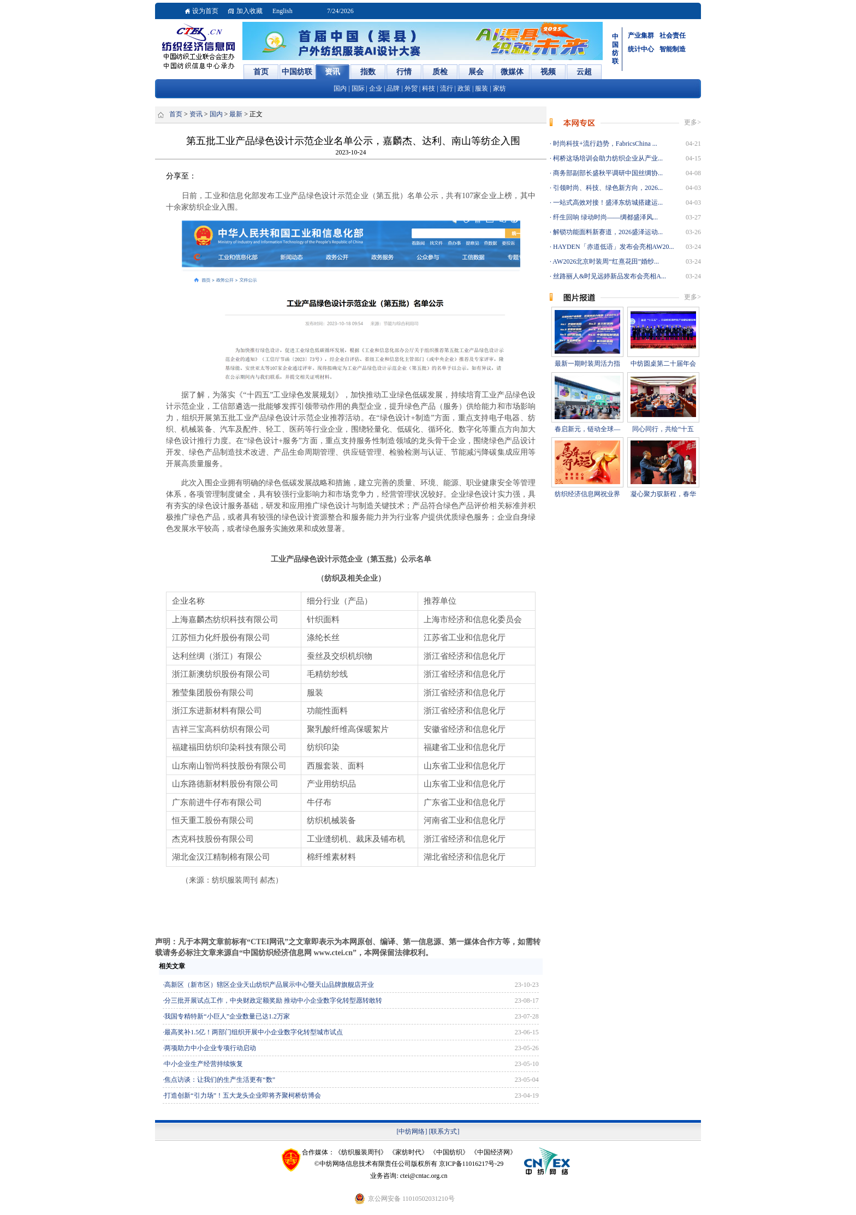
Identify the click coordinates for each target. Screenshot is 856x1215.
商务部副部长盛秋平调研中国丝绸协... (607, 173)
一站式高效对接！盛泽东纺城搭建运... (607, 202)
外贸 (411, 88)
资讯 (196, 114)
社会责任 (672, 35)
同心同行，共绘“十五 (663, 429)
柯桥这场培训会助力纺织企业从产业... (607, 158)
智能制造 (672, 49)
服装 (481, 88)
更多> (692, 122)
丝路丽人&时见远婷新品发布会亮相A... (608, 276)
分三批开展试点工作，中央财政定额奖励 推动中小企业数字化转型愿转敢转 (273, 1000)
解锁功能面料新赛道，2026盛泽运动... (607, 232)
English (282, 11)
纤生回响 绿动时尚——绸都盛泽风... (604, 217)
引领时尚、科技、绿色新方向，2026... (607, 188)
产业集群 (641, 35)
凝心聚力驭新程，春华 (663, 494)
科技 (428, 88)
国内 (340, 88)
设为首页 (205, 11)
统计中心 (641, 49)
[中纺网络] (412, 1131)
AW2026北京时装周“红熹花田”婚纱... (605, 261)
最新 (235, 114)
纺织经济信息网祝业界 (587, 494)
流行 (446, 88)
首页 (175, 114)
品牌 (393, 88)
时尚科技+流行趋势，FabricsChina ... (604, 143)
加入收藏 (249, 11)
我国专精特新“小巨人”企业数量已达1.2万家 (227, 1016)
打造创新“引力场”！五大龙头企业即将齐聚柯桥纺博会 (242, 1095)
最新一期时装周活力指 (587, 363)
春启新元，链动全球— (587, 429)
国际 (358, 88)
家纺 (499, 88)
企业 (375, 88)
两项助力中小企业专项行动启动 (210, 1048)
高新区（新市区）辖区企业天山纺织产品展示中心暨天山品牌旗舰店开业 (269, 984)
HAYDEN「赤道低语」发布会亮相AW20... (612, 247)
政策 (464, 88)
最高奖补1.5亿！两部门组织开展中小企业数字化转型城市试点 (253, 1032)
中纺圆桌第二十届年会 (663, 363)
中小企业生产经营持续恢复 (203, 1064)
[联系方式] (444, 1131)
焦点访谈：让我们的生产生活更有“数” (219, 1079)
